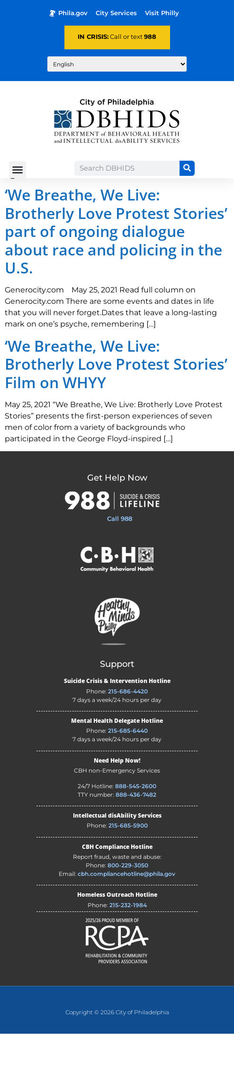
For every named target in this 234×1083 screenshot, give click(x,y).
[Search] (187, 168)
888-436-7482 (136, 843)
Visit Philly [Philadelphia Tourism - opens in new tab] (162, 13)
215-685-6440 (128, 779)
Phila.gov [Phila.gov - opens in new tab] (68, 13)
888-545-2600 (135, 835)
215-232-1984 (128, 954)
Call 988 (119, 568)
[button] (17, 169)
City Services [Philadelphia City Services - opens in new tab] (116, 13)
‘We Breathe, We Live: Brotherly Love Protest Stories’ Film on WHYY (116, 413)
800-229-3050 (128, 914)
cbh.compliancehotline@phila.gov (126, 923)
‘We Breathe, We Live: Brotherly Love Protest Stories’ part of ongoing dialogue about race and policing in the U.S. (116, 280)
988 (150, 36)
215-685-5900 (128, 874)
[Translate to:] (117, 64)
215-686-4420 (128, 740)
